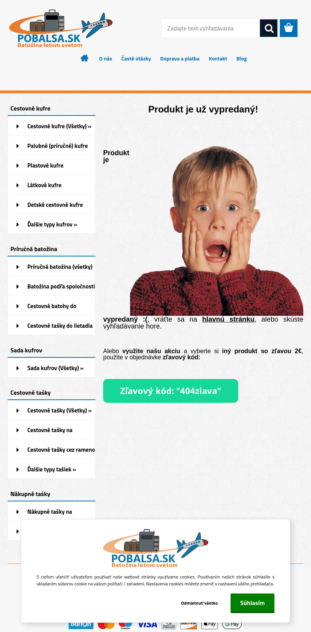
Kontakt (218, 58)
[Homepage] (85, 58)
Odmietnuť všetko (199, 603)
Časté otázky (136, 58)
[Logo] (61, 28)
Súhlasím (252, 602)
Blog (241, 58)
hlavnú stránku (228, 319)
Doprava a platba (179, 58)
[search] (268, 28)
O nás (105, 58)
